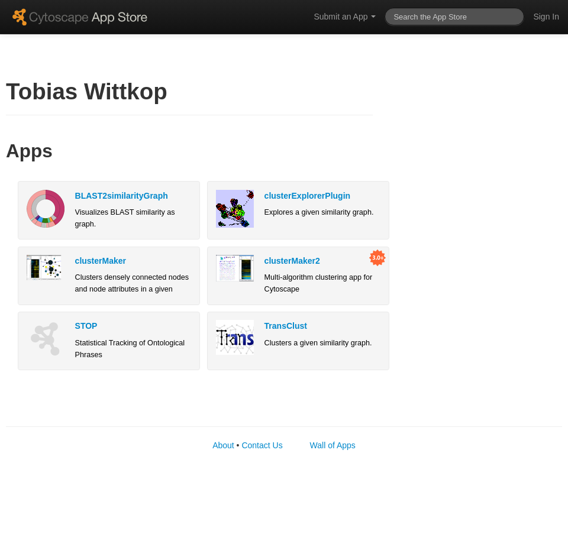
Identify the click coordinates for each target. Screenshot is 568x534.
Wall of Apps (333, 445)
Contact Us (261, 445)
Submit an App (345, 16)
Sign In (546, 16)
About (223, 445)
